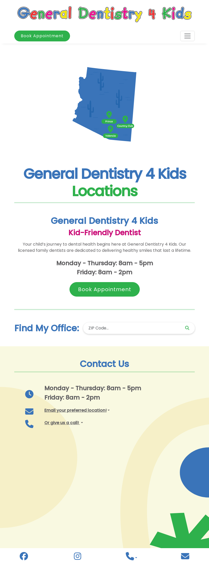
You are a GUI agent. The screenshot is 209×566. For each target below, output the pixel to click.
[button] (77, 410)
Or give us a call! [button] (62, 423)
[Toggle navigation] (187, 36)
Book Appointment (42, 36)
